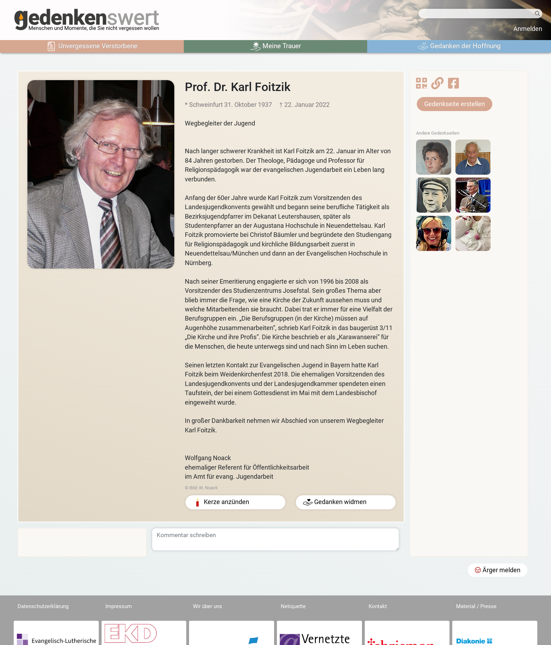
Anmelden (527, 28)
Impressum (118, 606)
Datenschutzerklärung (43, 606)
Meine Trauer (275, 46)
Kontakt (378, 606)
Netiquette (293, 606)
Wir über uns (207, 606)
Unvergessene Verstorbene (91, 46)
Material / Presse (476, 606)
